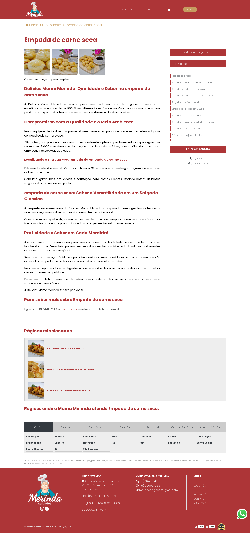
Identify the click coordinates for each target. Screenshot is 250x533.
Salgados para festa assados (186, 123)
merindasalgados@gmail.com (157, 490)
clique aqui (69, 309)
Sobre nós (130, 9)
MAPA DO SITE (201, 503)
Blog (155, 9)
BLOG (196, 490)
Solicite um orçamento (198, 52)
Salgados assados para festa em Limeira (192, 100)
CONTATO (199, 498)
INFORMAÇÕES (201, 494)
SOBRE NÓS (200, 485)
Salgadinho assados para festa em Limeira (193, 131)
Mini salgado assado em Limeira (188, 115)
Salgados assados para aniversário (189, 92)
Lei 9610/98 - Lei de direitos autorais (47, 463)
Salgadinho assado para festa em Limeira (193, 84)
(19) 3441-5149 (198, 159)
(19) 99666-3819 (198, 165)
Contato (198, 9)
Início (104, 9)
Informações (180, 64)
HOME (197, 481)
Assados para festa (181, 76)
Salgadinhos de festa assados (187, 139)
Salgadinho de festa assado (186, 107)
